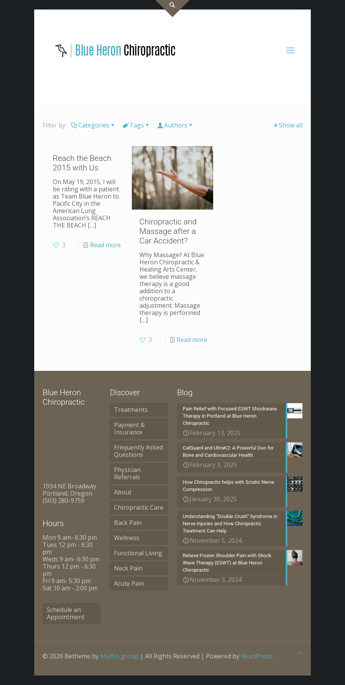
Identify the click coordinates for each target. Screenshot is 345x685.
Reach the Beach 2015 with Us (82, 163)
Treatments (131, 409)
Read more (105, 245)
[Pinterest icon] (276, 660)
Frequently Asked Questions (138, 451)
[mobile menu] (290, 49)
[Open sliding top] (172, 8)
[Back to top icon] (299, 652)
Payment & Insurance (129, 428)
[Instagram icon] (284, 660)
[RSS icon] (292, 660)
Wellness (126, 538)
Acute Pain (129, 583)
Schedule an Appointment (65, 613)
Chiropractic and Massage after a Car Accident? (168, 231)
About (122, 492)
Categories (93, 125)
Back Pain (128, 522)
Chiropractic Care (138, 507)
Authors (175, 125)
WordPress (256, 656)
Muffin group (119, 656)
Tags (136, 125)
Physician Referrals (127, 473)
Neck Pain (128, 568)
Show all (287, 125)
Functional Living (138, 553)
